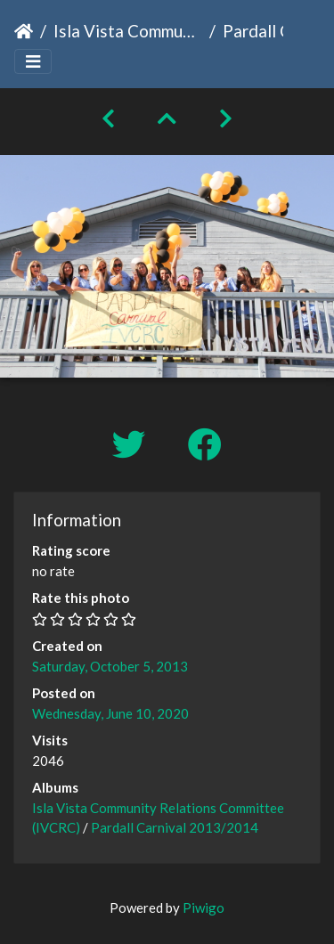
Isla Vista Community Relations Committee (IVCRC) (127, 30)
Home (23, 31)
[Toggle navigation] (33, 62)
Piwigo (203, 907)
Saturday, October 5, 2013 (110, 666)
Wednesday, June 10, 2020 (110, 713)
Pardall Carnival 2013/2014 (174, 827)
